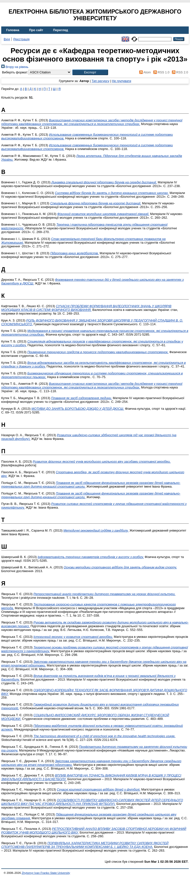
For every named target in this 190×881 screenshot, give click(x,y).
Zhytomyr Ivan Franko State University (46, 872)
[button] (90, 72)
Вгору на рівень (14, 67)
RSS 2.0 (179, 72)
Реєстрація (21, 39)
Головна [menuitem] (12, 30)
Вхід (7, 39)
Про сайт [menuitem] (36, 30)
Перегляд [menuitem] (60, 30)
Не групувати (121, 81)
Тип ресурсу (100, 81)
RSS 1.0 (160, 72)
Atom (144, 72)
